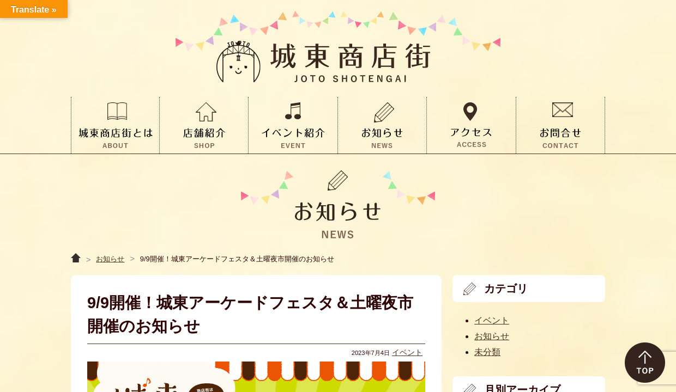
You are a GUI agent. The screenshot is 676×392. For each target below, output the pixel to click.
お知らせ (110, 259)
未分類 (487, 352)
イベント (407, 352)
